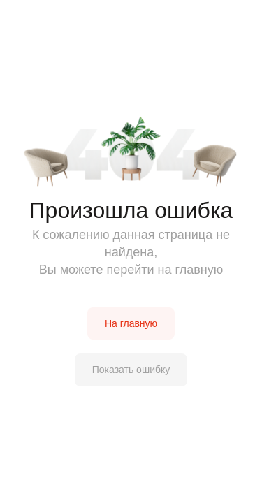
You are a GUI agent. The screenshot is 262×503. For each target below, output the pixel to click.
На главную (131, 323)
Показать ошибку (131, 369)
